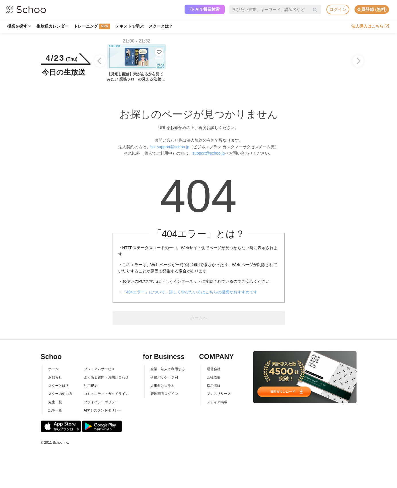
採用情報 (213, 386)
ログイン (337, 9)
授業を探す (19, 26)
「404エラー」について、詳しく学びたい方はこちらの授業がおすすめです (189, 292)
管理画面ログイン (164, 394)
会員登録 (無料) (372, 9)
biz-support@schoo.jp (169, 147)
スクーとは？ (161, 26)
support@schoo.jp (208, 153)
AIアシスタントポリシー (102, 410)
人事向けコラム (162, 386)
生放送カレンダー (52, 26)
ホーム (53, 369)
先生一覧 (55, 402)
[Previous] (100, 61)
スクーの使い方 (60, 394)
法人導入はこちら (370, 26)
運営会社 (213, 369)
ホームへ (198, 317)
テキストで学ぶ (129, 26)
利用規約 (91, 386)
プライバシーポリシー (101, 402)
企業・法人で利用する (167, 369)
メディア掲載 (217, 402)
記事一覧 (55, 410)
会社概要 (213, 377)
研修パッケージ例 (164, 377)
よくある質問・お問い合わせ (106, 377)
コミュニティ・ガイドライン (106, 394)
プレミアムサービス (99, 369)
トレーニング (92, 26)
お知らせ (55, 377)
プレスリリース (219, 394)
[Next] (358, 61)
